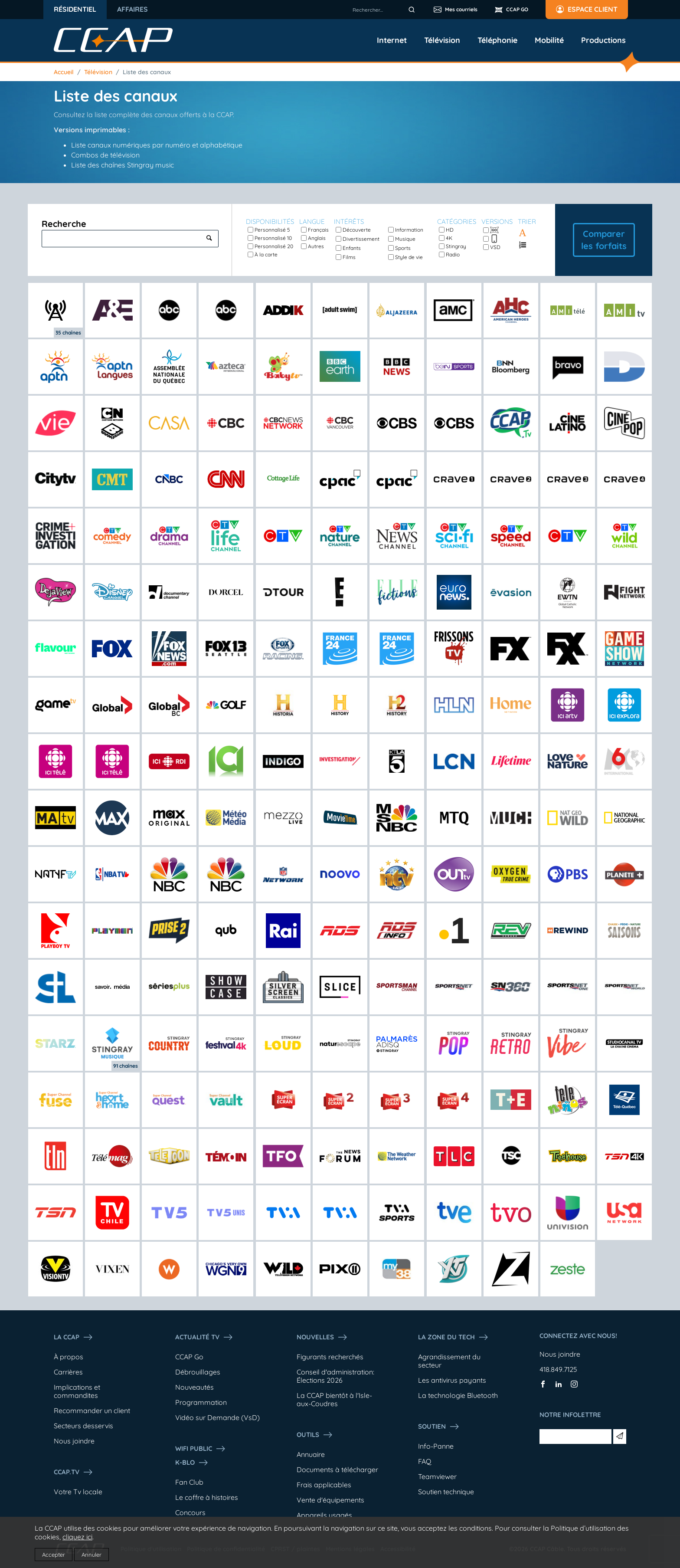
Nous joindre (74, 1441)
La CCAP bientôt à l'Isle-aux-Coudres (334, 1399)
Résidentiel (75, 9)
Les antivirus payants (452, 1380)
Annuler (91, 1554)
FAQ (424, 1461)
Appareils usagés (324, 1515)
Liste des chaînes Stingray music (122, 165)
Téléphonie (497, 40)
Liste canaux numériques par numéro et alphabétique (156, 145)
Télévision (442, 40)
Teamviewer (437, 1476)
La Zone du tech (453, 1337)
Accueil (64, 72)
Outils (315, 1435)
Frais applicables (324, 1484)
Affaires (132, 9)
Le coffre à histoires (206, 1497)
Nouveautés (194, 1387)
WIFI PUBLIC (200, 1448)
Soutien (439, 1426)
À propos (68, 1356)
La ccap (73, 1337)
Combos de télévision (105, 155)
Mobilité (549, 40)
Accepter (53, 1554)
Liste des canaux (147, 72)
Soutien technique (446, 1491)
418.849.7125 (558, 1369)
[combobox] (385, 9)
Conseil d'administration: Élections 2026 (335, 1376)
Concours (190, 1512)
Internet (392, 40)
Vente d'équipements (330, 1500)
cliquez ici (77, 1536)
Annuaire (311, 1454)
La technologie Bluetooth (458, 1395)
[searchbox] (385, 9)
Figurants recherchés (330, 1356)
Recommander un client (92, 1410)
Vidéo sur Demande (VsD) (217, 1417)
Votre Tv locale (78, 1491)
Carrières (68, 1372)
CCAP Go (189, 1356)
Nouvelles (322, 1337)
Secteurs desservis (83, 1425)
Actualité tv (204, 1337)
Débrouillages (197, 1372)
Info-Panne (436, 1446)
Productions (603, 40)
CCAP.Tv (73, 1472)
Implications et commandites (77, 1391)
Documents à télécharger (337, 1469)
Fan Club (189, 1482)
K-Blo (192, 1462)
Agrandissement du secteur (449, 1360)
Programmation (201, 1402)
